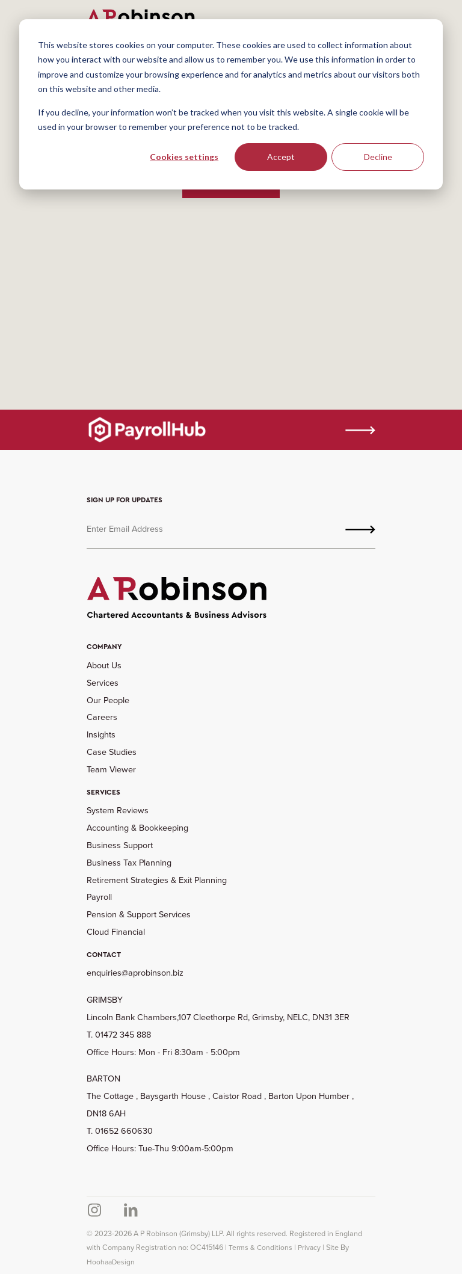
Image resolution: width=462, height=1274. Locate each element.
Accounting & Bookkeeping (137, 827)
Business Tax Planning (129, 862)
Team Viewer (111, 769)
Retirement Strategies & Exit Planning (157, 880)
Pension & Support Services (139, 914)
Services (103, 682)
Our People (108, 700)
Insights (101, 734)
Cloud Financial (116, 931)
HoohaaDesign (111, 1262)
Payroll (99, 896)
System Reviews (118, 810)
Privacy (309, 1247)
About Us (104, 665)
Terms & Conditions (260, 1247)
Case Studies (112, 752)
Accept (281, 157)
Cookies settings (184, 157)
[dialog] (231, 104)
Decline (378, 157)
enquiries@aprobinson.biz (135, 972)
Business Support (120, 845)
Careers (102, 717)
